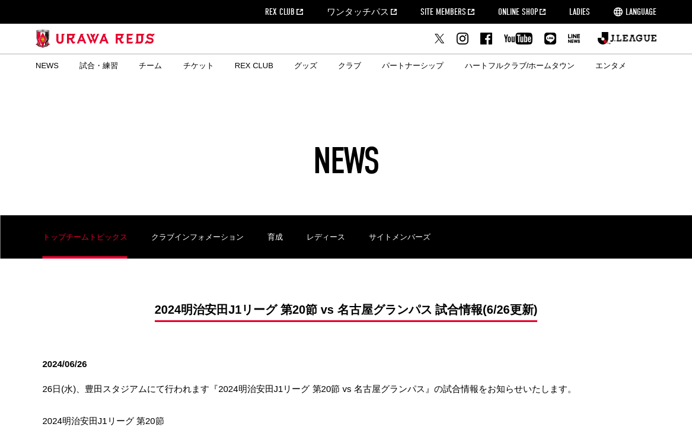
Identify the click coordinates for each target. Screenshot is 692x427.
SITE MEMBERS (443, 12)
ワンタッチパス (358, 12)
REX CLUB (280, 12)
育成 (275, 236)
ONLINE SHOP (518, 12)
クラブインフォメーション (197, 236)
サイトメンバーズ (399, 236)
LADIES (579, 12)
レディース (326, 236)
